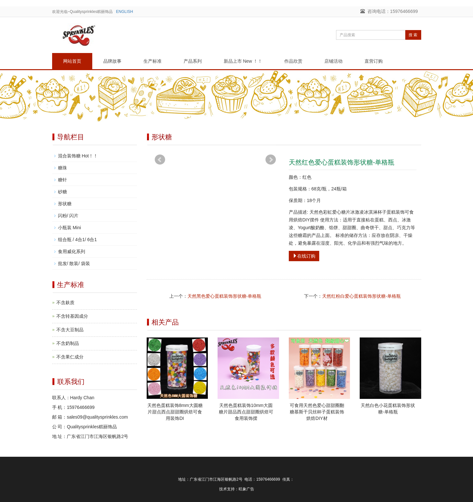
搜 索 (413, 35)
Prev (160, 160)
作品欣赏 (293, 61)
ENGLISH (124, 11)
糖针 (62, 179)
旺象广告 (246, 489)
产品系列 (193, 61)
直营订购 (374, 61)
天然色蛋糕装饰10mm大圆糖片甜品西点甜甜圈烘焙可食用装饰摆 (246, 412)
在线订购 (304, 256)
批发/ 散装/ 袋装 (74, 263)
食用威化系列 (71, 251)
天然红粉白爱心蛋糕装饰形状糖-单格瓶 (361, 296)
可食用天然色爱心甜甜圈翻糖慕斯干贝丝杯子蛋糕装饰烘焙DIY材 (317, 412)
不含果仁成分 (70, 356)
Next (270, 160)
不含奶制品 (67, 343)
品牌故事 (112, 61)
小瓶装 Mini (69, 227)
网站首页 (72, 61)
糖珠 (62, 167)
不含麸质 (65, 302)
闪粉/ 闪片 (68, 215)
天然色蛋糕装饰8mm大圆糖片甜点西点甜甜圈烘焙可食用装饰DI (175, 412)
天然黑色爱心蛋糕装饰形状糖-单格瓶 (224, 296)
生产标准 (152, 61)
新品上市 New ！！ (243, 61)
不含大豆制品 (70, 329)
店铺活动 (333, 61)
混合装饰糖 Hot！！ (78, 155)
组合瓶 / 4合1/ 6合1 (77, 239)
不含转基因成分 (72, 316)
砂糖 (62, 191)
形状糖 (65, 203)
